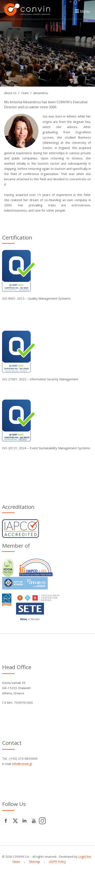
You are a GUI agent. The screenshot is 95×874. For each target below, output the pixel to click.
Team (25, 93)
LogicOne (84, 857)
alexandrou (40, 93)
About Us (10, 93)
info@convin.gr (22, 764)
